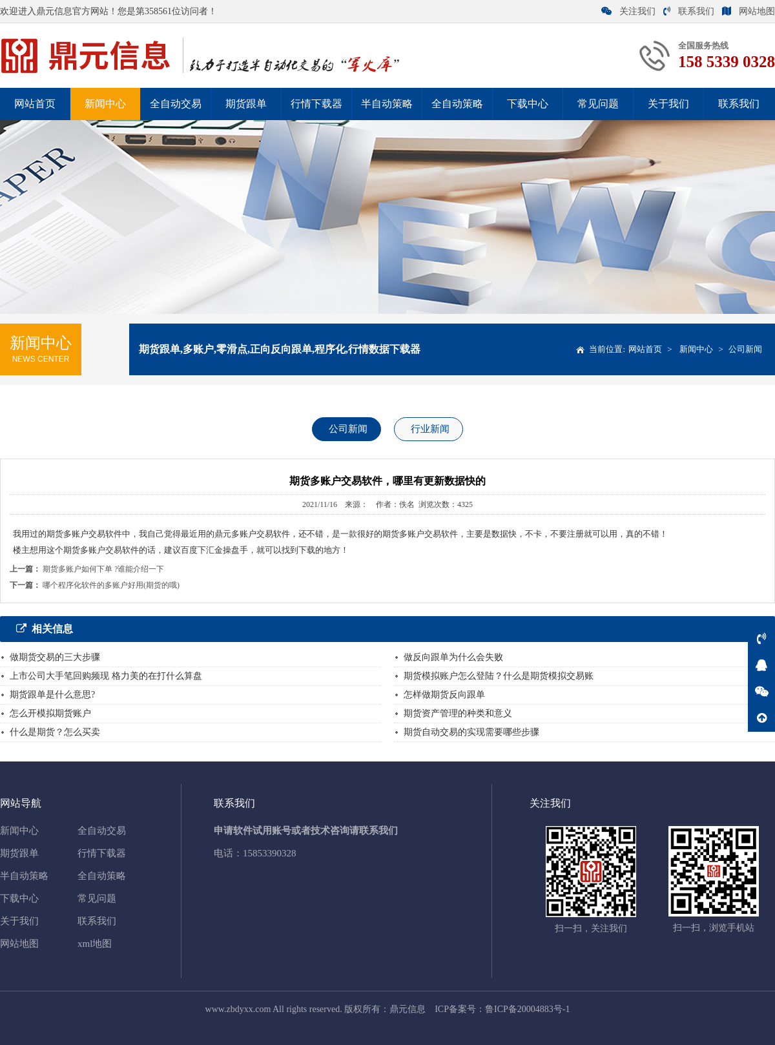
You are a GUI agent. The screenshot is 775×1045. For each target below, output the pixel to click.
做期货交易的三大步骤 (55, 657)
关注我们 (628, 11)
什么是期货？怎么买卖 (55, 732)
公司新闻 (745, 349)
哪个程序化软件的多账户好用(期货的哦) (111, 585)
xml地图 (95, 943)
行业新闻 (430, 429)
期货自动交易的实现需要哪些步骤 (471, 732)
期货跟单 (246, 103)
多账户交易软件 (260, 534)
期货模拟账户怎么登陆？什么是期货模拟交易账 (499, 676)
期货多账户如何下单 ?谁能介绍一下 (103, 569)
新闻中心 (105, 103)
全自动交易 (176, 103)
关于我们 (668, 103)
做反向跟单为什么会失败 (453, 657)
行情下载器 (316, 103)
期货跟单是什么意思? (52, 694)
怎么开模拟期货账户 (50, 713)
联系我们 (688, 11)
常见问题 (598, 103)
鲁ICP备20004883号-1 (527, 1009)
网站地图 (748, 11)
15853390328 (269, 853)
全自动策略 (457, 103)
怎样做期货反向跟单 (444, 694)
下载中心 (527, 103)
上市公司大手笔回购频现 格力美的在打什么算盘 (106, 676)
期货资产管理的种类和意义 (458, 713)
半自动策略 (387, 103)
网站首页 (35, 103)
